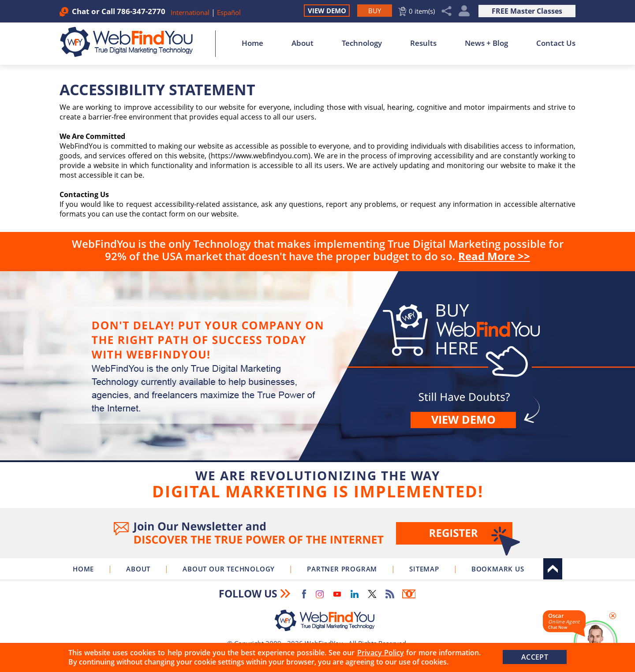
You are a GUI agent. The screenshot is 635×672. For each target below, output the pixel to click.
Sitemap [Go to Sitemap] (424, 568)
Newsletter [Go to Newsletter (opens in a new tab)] (408, 594)
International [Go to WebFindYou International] (191, 12)
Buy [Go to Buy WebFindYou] (317, 387)
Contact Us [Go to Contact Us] (555, 43)
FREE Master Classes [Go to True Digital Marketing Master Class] (527, 11)
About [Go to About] (302, 43)
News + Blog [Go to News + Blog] (486, 43)
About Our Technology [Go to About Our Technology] (229, 568)
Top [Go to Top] (552, 568)
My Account (464, 11)
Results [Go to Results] (423, 43)
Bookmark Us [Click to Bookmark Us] (497, 568)
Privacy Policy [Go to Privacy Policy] (380, 652)
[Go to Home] (131, 42)
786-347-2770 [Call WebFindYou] (141, 11)
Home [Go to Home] (252, 43)
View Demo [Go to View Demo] (327, 10)
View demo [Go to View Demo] (463, 419)
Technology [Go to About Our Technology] (362, 43)
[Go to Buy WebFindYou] (374, 10)
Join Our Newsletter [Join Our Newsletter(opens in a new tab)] (317, 533)
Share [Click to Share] (446, 11)
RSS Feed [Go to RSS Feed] (389, 594)
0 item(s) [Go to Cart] (422, 11)
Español (229, 12)
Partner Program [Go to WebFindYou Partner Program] (342, 568)
